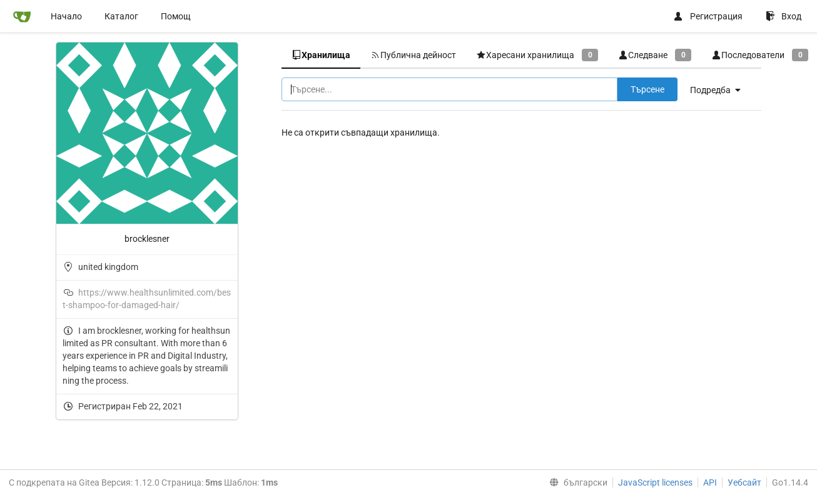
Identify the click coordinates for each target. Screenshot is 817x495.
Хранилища (321, 55)
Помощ (176, 16)
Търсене (647, 89)
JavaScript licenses (655, 483)
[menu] (720, 90)
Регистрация (708, 16)
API (710, 483)
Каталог (121, 16)
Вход (783, 16)
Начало (66, 16)
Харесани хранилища (537, 55)
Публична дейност (413, 55)
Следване (654, 55)
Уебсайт (744, 483)
